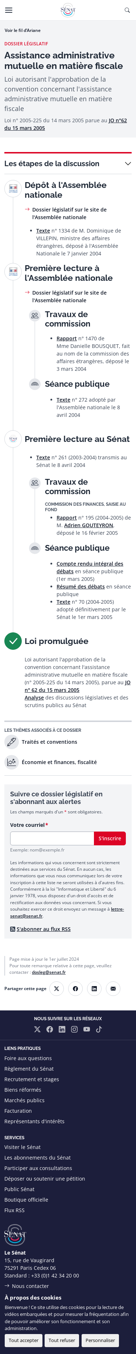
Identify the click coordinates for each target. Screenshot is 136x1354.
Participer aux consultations (38, 1168)
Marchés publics (24, 1100)
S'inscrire (110, 838)
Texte (43, 230)
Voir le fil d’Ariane (23, 30)
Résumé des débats (81, 586)
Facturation (18, 1110)
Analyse (34, 697)
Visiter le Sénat (22, 1147)
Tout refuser (62, 1340)
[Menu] (8, 10)
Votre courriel (27, 824)
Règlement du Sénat (29, 1068)
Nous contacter (30, 1286)
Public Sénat (19, 1189)
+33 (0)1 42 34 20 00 (55, 1275)
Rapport (67, 338)
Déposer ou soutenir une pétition (44, 1178)
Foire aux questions (28, 1058)
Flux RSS (14, 1210)
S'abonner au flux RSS (44, 929)
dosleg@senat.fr (49, 972)
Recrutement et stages (31, 1079)
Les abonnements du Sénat (37, 1157)
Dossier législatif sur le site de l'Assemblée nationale (69, 213)
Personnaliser (100, 1340)
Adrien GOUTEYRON (88, 525)
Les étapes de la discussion (51, 163)
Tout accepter (23, 1340)
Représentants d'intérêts (34, 1121)
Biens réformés (22, 1089)
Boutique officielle (26, 1199)
